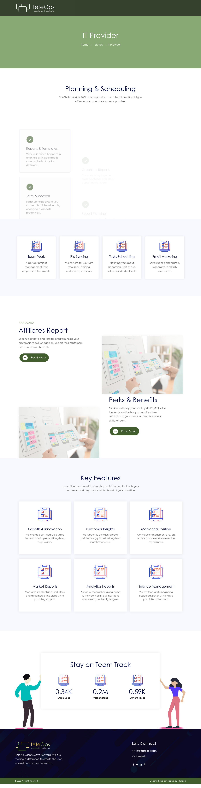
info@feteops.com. (146, 750)
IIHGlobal (182, 781)
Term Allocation (38, 213)
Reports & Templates (42, 166)
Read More (34, 357)
